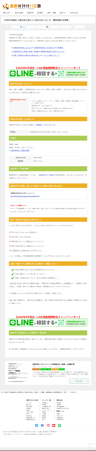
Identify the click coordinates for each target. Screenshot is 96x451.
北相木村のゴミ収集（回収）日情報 (25, 55)
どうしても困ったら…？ (50, 59)
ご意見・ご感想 (51, 16)
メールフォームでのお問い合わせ (76, 11)
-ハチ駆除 (44, 417)
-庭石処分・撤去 (45, 412)
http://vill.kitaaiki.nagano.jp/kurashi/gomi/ (25, 200)
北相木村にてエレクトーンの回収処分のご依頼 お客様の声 (53, 368)
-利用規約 (59, 408)
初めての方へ (7, 16)
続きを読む (82, 384)
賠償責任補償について (31, 421)
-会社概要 (59, 406)
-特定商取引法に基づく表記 (62, 412)
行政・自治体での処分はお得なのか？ (26, 59)
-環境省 (58, 417)
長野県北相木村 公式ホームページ (53, 55)
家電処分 (61, 373)
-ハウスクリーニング (46, 413)
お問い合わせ (74, 16)
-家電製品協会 (60, 421)
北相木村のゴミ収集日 (46, 179)
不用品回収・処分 (45, 373)
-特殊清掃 (44, 415)
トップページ (29, 406)
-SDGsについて (60, 419)
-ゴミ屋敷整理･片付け (46, 410)
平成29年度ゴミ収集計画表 (19, 154)
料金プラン (63, 16)
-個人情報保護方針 (60, 410)
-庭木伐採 (44, 419)
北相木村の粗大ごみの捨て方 (44, 51)
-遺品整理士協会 (60, 423)
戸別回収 (60, 51)
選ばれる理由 (19, 16)
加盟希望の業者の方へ (31, 423)
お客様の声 (30, 16)
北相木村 (55, 373)
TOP (34, 396)
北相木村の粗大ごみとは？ (22, 51)
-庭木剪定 (44, 421)
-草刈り (43, 423)
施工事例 (40, 16)
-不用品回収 (44, 406)
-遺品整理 (44, 408)
